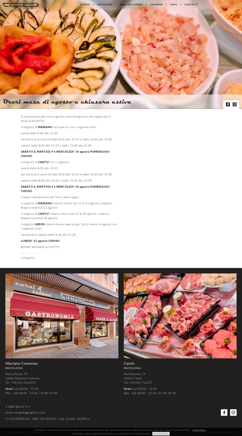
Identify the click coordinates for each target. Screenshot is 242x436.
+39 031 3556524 (23, 382)
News (173, 4)
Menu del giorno (131, 4)
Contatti (191, 4)
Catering (156, 4)
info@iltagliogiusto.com (29, 412)
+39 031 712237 (140, 382)
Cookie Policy (199, 430)
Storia (85, 4)
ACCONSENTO (161, 433)
